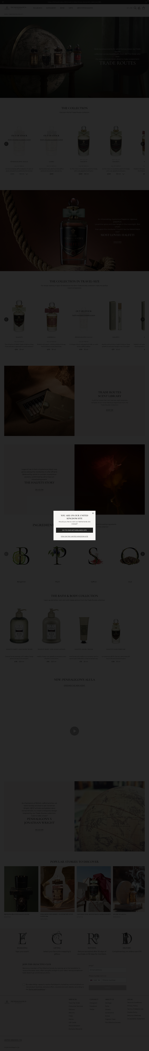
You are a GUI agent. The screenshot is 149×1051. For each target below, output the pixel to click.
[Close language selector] (93, 513)
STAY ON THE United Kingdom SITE (74, 536)
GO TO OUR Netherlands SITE (74, 530)
